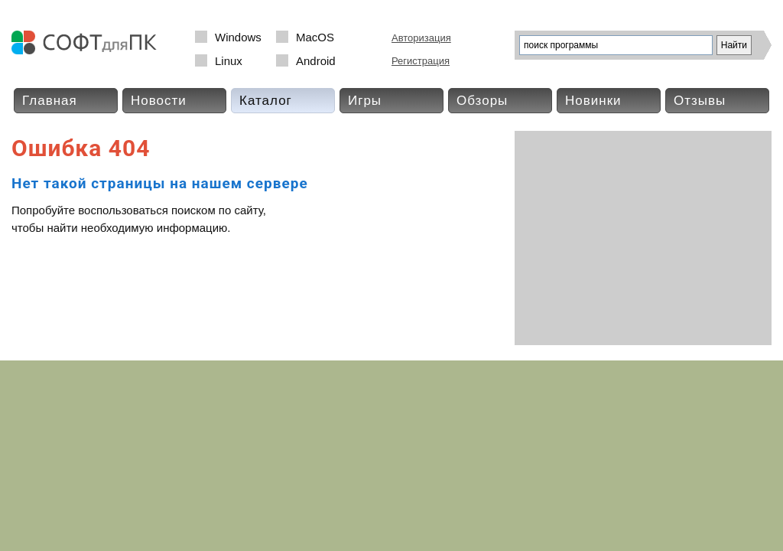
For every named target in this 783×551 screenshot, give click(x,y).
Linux (228, 60)
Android (316, 60)
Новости (159, 100)
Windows (238, 37)
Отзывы (700, 100)
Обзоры (482, 100)
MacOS (315, 37)
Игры (365, 100)
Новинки (593, 100)
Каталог (265, 100)
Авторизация (421, 38)
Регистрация (421, 61)
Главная (49, 100)
